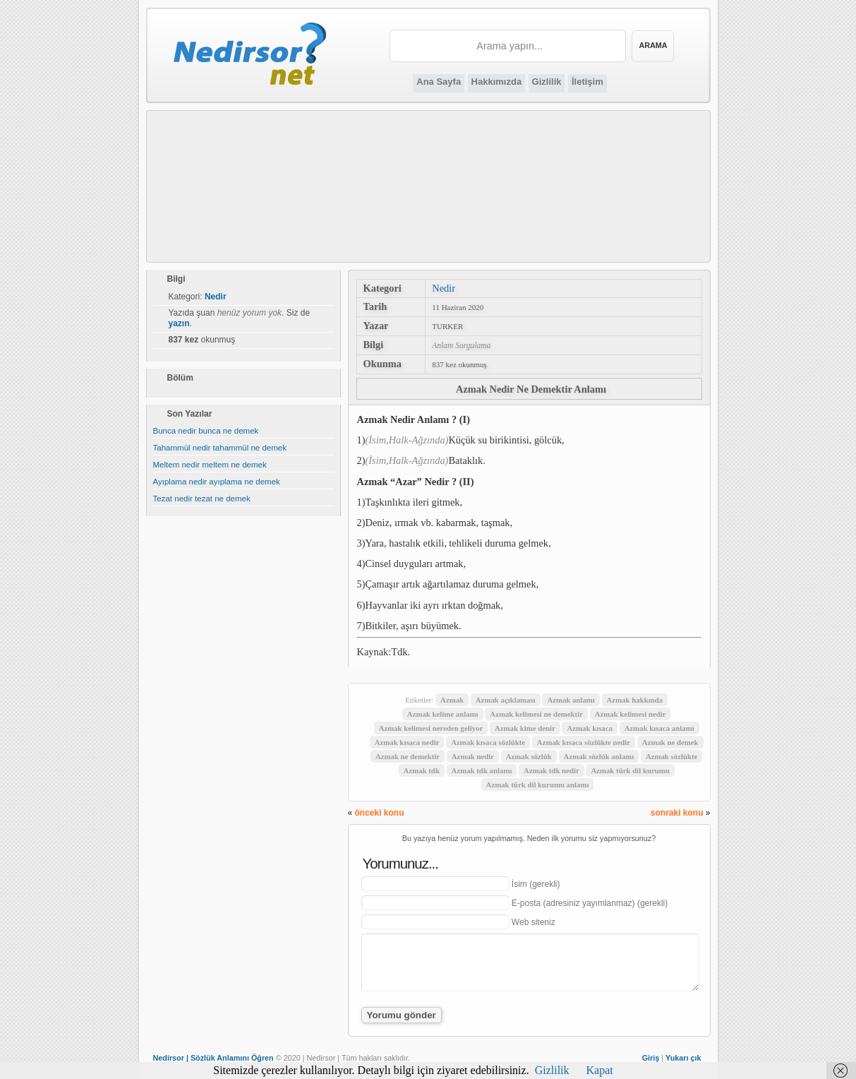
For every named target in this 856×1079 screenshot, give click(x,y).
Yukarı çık (683, 1058)
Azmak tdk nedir (551, 770)
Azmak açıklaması (506, 700)
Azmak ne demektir (407, 756)
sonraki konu (677, 813)
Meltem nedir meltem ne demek (210, 464)
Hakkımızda (496, 81)
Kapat (599, 1070)
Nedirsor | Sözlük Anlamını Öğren (213, 1058)
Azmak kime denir (525, 728)
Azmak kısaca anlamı (659, 728)
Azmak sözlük (529, 756)
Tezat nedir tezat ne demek (202, 498)
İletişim (587, 81)
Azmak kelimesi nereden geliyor (431, 728)
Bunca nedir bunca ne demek (206, 431)
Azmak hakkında (635, 700)
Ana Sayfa (438, 81)
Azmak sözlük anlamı (599, 756)
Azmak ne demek (670, 742)
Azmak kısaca (589, 728)
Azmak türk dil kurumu (630, 770)
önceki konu (379, 813)
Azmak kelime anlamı (442, 714)
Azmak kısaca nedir (407, 742)
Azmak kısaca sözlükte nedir (583, 742)
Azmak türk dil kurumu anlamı (537, 784)
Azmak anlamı (570, 700)
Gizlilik (547, 81)
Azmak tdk (422, 770)
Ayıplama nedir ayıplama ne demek (216, 481)
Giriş (651, 1058)
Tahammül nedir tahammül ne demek (220, 447)
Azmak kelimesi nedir (630, 714)
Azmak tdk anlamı (482, 770)
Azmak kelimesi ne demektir (536, 714)
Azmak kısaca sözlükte (488, 742)
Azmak (452, 700)
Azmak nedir (473, 756)
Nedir (443, 288)
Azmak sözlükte (671, 756)
